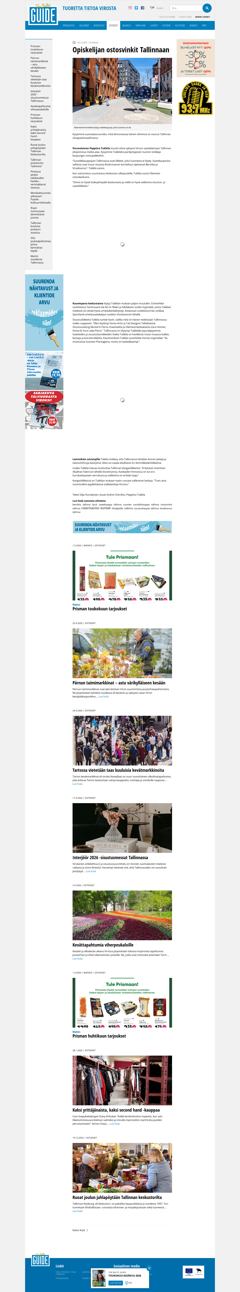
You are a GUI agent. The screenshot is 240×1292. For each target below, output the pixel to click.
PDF (130, 1283)
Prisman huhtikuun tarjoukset (37, 118)
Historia (166, 25)
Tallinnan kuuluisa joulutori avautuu (36, 227)
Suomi (160, 8)
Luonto (154, 25)
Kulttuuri (180, 25)
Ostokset (113, 25)
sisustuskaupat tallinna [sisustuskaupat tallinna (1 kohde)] (146, 508)
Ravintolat (99, 25)
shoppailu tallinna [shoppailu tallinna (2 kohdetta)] (122, 508)
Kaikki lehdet (202, 17)
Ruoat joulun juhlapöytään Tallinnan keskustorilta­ (38, 149)
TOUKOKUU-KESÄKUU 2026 (125, 1275)
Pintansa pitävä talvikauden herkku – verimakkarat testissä (38, 179)
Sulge (149, 1268)
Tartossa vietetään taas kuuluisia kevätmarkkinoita (41, 81)
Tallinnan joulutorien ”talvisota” (37, 163)
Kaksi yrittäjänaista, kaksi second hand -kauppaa (38, 133)
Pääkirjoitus (69, 25)
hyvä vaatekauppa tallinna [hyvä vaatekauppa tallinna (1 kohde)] (107, 504)
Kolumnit (84, 25)
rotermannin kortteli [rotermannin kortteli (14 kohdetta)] (96, 508)
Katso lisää (79, 1230)
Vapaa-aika (141, 25)
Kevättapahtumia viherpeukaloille (41, 108)
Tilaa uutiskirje (167, 17)
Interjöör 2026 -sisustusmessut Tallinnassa (40, 96)
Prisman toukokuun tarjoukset (37, 49)
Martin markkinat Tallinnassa (37, 259)
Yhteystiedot (62, 1278)
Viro (204, 25)
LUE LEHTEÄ (115, 1283)
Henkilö (193, 25)
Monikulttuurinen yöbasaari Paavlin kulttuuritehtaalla (41, 197)
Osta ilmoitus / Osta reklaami (66, 1272)
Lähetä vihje (185, 17)
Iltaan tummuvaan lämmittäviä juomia (38, 212)
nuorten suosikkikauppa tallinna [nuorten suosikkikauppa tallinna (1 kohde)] (141, 504)
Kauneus (126, 25)
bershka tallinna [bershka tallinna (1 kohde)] (81, 504)
